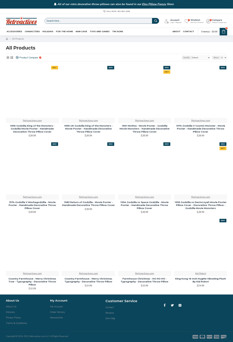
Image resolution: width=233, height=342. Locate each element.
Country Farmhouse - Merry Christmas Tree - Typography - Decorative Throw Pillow (32, 281)
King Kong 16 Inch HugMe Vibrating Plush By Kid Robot (200, 280)
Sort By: (186, 57)
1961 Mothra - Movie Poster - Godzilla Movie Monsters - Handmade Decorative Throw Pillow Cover (145, 128)
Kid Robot (200, 273)
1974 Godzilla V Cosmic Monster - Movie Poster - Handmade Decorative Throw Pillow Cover (200, 128)
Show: (216, 57)
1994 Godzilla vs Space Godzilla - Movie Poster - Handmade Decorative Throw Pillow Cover (144, 205)
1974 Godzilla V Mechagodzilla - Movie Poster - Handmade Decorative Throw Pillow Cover (32, 205)
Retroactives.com (32, 120)
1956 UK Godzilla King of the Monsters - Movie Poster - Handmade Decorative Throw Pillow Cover (88, 128)
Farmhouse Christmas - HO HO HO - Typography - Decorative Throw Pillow (144, 280)
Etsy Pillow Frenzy (154, 4)
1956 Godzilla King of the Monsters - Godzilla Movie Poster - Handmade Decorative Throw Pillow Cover (32, 128)
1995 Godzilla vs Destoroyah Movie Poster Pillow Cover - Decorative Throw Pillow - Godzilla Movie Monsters (201, 205)
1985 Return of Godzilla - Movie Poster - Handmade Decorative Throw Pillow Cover (88, 204)
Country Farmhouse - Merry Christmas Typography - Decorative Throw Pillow (88, 280)
